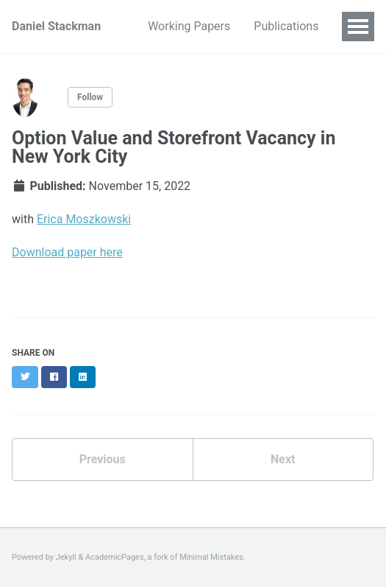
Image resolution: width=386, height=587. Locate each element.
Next (283, 459)
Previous (102, 459)
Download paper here (67, 252)
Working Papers (189, 26)
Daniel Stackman (56, 26)
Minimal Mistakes (211, 557)
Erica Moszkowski (84, 219)
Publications (286, 26)
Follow (90, 97)
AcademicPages (114, 557)
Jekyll (66, 557)
